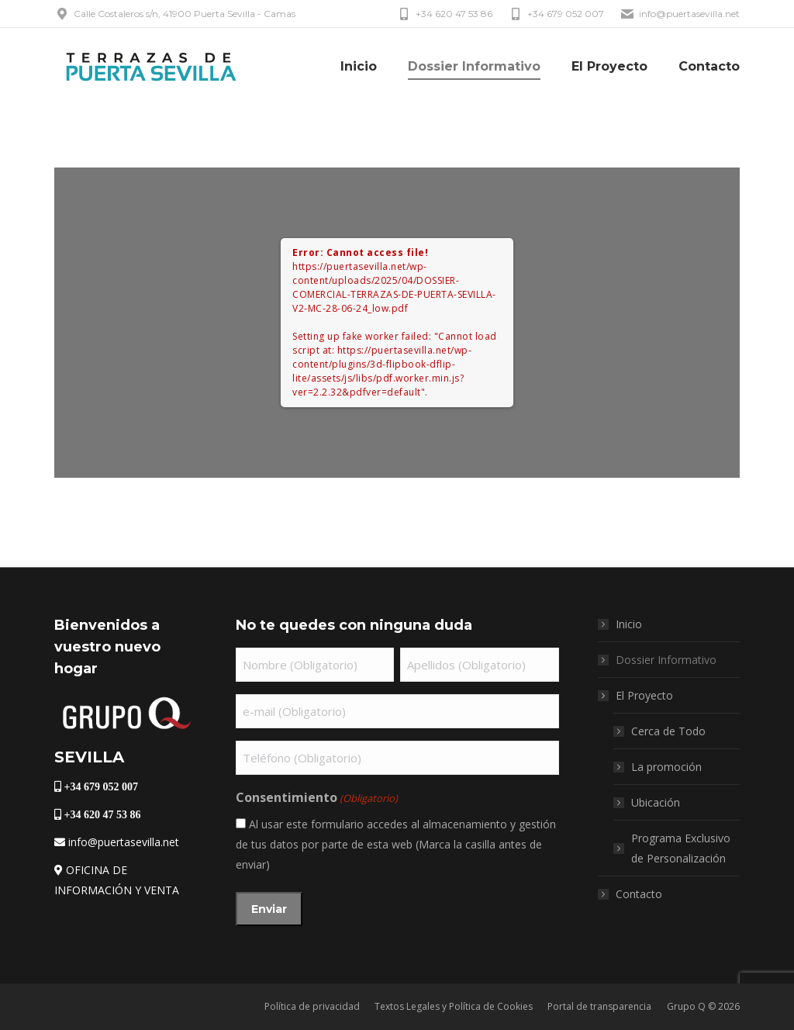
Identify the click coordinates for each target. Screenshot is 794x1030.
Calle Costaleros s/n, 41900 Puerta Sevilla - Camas (174, 14)
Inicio (629, 624)
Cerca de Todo (668, 731)
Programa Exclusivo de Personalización (680, 848)
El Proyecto (636, 695)
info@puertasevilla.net (680, 14)
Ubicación (655, 802)
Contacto (639, 894)
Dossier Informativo (666, 659)
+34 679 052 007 (556, 14)
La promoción (666, 766)
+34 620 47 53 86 (444, 14)
